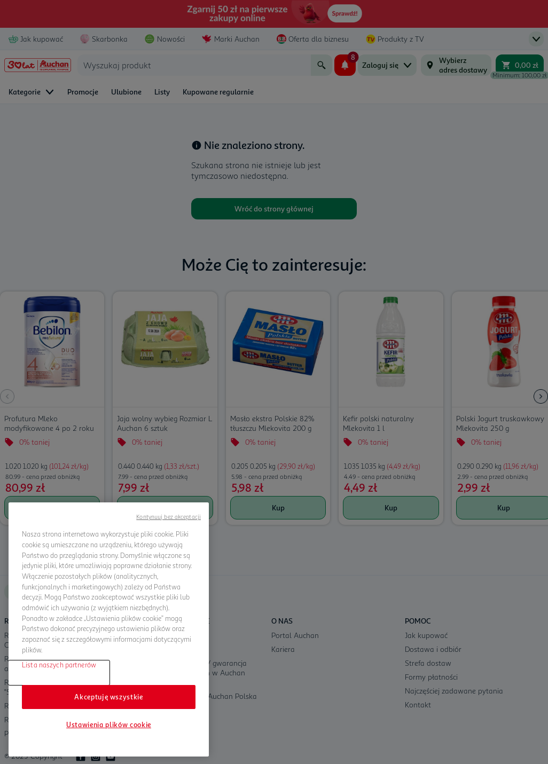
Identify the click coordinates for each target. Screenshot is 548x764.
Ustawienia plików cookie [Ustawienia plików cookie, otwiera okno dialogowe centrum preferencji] (108, 724)
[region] (109, 629)
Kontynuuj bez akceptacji (168, 516)
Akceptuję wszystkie (108, 696)
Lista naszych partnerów (59, 664)
